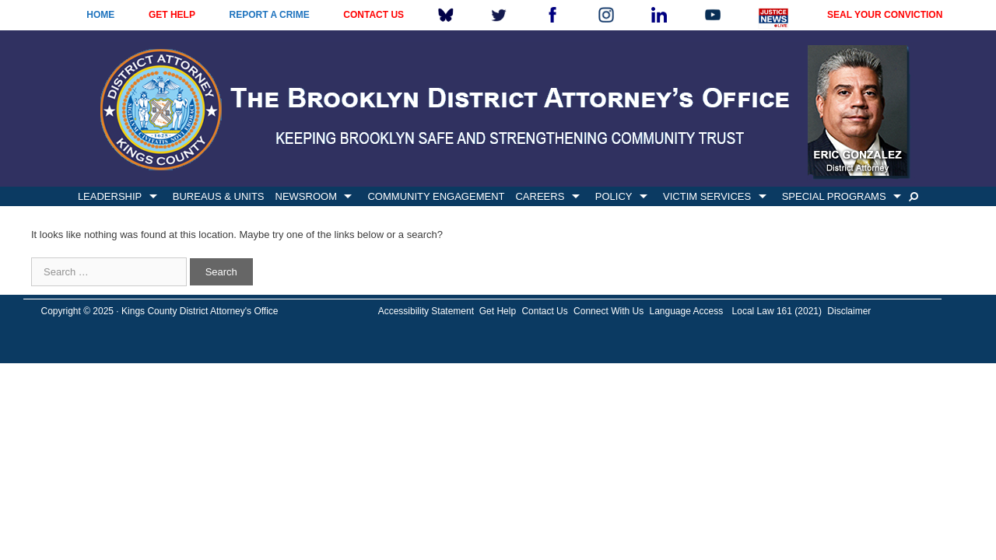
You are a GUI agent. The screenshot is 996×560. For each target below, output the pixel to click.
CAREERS (539, 196)
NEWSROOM (306, 196)
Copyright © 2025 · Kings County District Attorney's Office (159, 311)
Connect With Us (608, 311)
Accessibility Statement (426, 311)
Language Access (686, 311)
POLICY (614, 196)
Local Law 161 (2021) (777, 311)
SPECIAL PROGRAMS (834, 196)
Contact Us (544, 311)
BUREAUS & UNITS (219, 196)
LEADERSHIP (110, 196)
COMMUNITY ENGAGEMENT (435, 196)
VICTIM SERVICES (707, 196)
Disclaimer (849, 311)
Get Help (497, 311)
